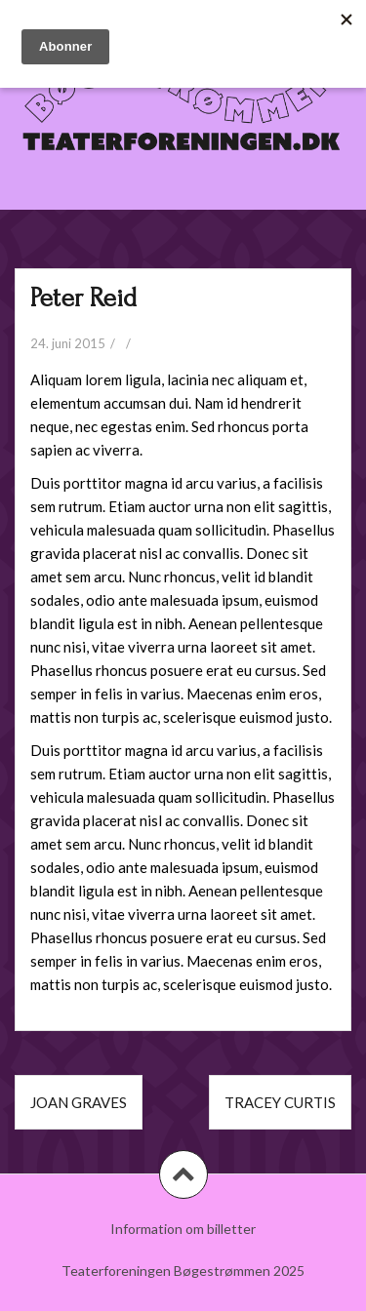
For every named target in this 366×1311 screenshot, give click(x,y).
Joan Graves (78, 1102)
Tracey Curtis (280, 1102)
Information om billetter (183, 1228)
